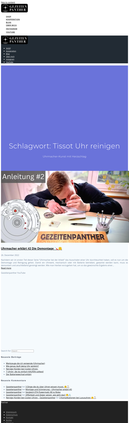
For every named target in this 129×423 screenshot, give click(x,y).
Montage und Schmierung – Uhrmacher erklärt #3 (49, 389)
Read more (6, 268)
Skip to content (8, 2)
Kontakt (9, 417)
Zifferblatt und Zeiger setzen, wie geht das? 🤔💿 (48, 395)
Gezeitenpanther (14, 386)
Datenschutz (12, 414)
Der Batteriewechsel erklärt (18, 374)
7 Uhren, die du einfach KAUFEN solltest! (25, 371)
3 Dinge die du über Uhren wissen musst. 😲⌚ (47, 386)
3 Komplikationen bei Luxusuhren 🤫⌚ (77, 397)
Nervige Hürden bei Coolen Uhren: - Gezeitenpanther (30, 397)
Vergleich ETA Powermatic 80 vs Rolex (43, 392)
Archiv (9, 420)
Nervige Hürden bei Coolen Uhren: (22, 369)
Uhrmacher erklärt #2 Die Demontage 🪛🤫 (31, 248)
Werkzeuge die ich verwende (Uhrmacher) (25, 363)
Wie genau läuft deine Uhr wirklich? (22, 366)
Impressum (11, 412)
